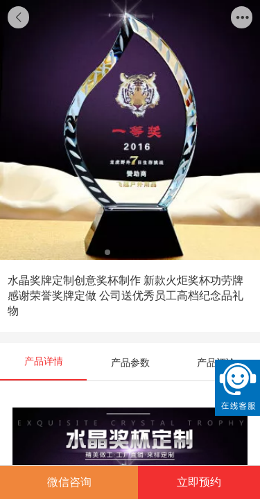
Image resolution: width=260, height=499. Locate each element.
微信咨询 (69, 481)
